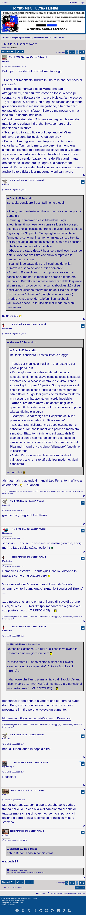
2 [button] (73, 52)
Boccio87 (5, 61)
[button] (66, 52)
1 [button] (70, 52)
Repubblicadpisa (8, 767)
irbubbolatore (7, 533)
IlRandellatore (7, 328)
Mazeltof (16, 903)
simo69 (4, 795)
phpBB (10, 898)
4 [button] (80, 52)
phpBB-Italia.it (19, 900)
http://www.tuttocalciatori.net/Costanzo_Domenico (36, 718)
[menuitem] (4, 2)
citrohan (5, 835)
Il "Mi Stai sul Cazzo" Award (19, 44)
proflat (7, 903)
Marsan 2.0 (6, 184)
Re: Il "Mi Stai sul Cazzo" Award (28, 57)
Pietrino (14, 48)
